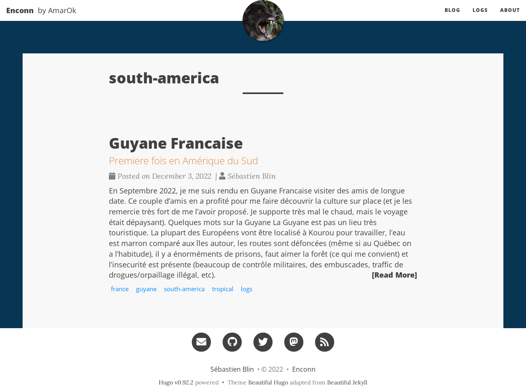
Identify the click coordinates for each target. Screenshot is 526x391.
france (120, 289)
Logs (480, 18)
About (510, 18)
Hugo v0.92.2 (176, 382)
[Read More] (394, 275)
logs (246, 289)
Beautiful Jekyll (347, 382)
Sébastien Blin (232, 369)
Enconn (20, 18)
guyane (146, 289)
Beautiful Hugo (268, 382)
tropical (222, 289)
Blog (452, 18)
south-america (184, 289)
